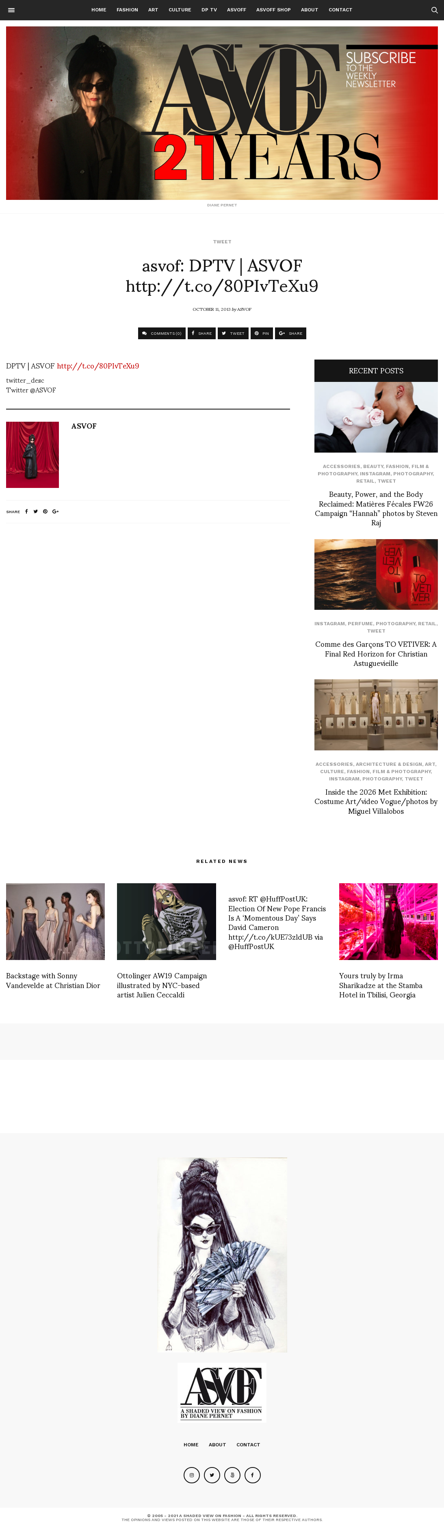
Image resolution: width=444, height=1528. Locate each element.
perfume (360, 623)
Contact (341, 10)
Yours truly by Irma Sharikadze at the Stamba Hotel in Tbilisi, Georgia (380, 984)
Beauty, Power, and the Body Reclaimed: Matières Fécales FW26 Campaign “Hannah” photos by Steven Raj (376, 508)
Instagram (375, 474)
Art (153, 10)
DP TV (209, 10)
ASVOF (244, 308)
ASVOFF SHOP (273, 10)
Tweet (222, 242)
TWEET (233, 333)
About (309, 10)
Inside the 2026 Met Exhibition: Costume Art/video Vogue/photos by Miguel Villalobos (376, 800)
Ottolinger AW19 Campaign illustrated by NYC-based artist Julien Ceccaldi (162, 984)
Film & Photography (402, 771)
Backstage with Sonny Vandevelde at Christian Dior (53, 979)
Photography (413, 474)
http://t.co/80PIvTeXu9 (98, 365)
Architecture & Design (389, 764)
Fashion (127, 10)
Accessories (341, 466)
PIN (262, 333)
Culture (180, 10)
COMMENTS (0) (162, 333)
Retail (365, 481)
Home (98, 10)
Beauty (373, 466)
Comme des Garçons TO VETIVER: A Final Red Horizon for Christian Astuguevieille (376, 653)
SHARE (202, 333)
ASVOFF (236, 10)
